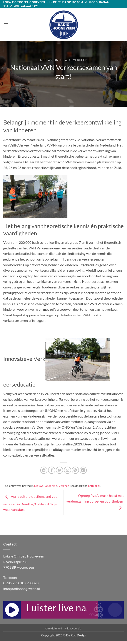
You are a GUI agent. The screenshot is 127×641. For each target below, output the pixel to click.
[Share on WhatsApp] (43, 470)
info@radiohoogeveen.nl (21, 588)
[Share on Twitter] (59, 470)
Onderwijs (63, 60)
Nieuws (46, 60)
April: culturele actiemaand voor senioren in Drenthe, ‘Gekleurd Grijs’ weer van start (31, 502)
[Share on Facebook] (51, 470)
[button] (5, 24)
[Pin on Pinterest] (75, 470)
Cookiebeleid (53, 628)
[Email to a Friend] (67, 470)
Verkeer (80, 60)
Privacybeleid (73, 628)
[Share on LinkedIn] (83, 470)
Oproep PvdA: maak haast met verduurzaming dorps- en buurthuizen (95, 501)
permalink (94, 486)
